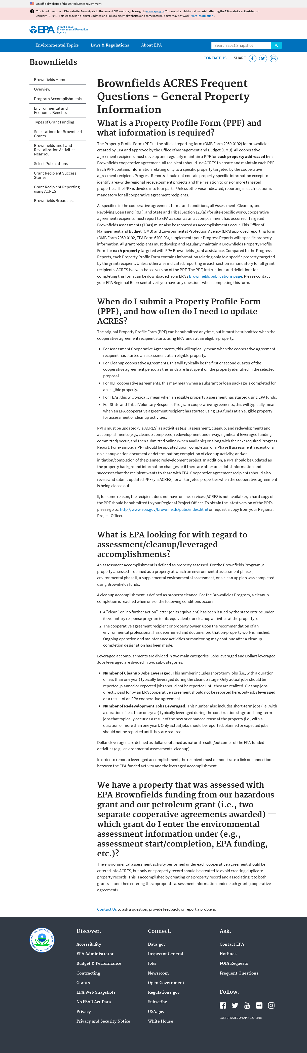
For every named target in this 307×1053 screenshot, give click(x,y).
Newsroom (158, 973)
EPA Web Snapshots (96, 992)
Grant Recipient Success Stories (55, 175)
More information (202, 16)
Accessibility (88, 944)
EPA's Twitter (235, 1005)
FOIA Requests (234, 963)
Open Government (166, 983)
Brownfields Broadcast (54, 200)
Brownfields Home (50, 79)
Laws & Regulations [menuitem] (110, 45)
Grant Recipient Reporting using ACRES (57, 189)
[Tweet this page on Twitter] (263, 58)
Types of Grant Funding (54, 122)
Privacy (83, 1012)
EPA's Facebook (223, 1005)
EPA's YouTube (247, 1005)
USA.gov (156, 1012)
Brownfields (199, 276)
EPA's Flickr (259, 1005)
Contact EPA (232, 944)
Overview (42, 89)
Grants (83, 983)
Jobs (152, 963)
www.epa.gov (155, 11)
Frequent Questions (239, 973)
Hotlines (228, 954)
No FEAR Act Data (93, 1002)
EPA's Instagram (271, 1005)
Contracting (88, 973)
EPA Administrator (94, 954)
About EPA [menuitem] (151, 45)
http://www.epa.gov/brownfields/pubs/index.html (164, 509)
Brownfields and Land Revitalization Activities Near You (54, 150)
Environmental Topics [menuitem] (57, 45)
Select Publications (51, 163)
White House (160, 1021)
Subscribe (157, 1002)
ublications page (227, 276)
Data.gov (157, 944)
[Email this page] (274, 58)
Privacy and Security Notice (103, 1021)
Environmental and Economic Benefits (51, 110)
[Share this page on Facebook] (252, 58)
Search (276, 45)
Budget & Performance (98, 963)
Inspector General (165, 954)
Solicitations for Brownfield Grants (58, 134)
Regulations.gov (164, 992)
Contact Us (215, 58)
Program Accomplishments (58, 98)
